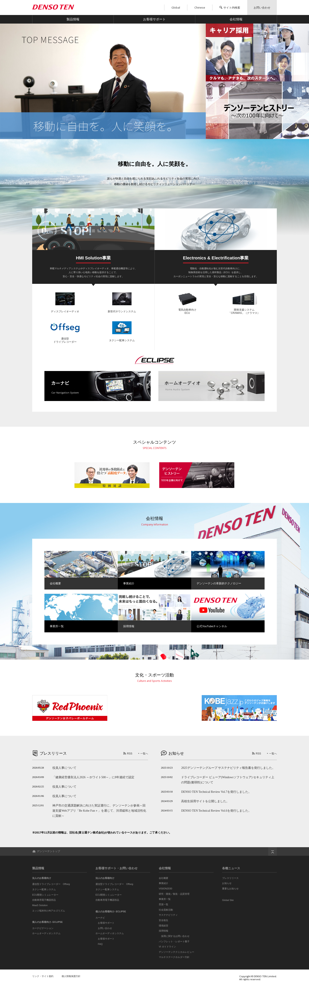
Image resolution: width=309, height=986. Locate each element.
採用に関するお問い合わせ (175, 936)
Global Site (228, 900)
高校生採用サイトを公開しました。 (205, 801)
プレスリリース (230, 878)
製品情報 (73, 19)
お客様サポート (154, 19)
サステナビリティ (168, 915)
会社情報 (236, 19)
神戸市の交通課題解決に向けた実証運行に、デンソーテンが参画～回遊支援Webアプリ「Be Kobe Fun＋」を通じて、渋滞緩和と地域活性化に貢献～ (99, 810)
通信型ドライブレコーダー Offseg (51, 884)
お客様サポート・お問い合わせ (116, 868)
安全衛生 (163, 920)
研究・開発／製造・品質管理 (174, 894)
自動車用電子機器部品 (44, 900)
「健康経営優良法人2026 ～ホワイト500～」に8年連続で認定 (93, 777)
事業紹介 (163, 883)
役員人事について (64, 767)
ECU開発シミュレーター (45, 894)
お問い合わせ (105, 928)
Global (175, 7)
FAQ (100, 944)
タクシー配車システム (44, 889)
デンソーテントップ (46, 851)
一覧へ (144, 753)
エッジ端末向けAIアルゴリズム (48, 910)
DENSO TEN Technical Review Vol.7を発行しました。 (216, 791)
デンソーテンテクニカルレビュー (176, 952)
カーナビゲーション (42, 928)
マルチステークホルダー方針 (174, 957)
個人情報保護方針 (71, 976)
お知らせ (227, 883)
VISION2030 (165, 888)
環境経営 (163, 925)
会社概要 (163, 878)
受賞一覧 (163, 904)
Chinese (199, 7)
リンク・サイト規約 (42, 976)
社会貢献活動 (166, 909)
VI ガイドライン (167, 946)
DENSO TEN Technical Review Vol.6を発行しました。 (216, 810)
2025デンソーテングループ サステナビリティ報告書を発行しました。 (228, 767)
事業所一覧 (165, 899)
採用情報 (163, 930)
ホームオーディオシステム (46, 933)
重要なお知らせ (230, 888)
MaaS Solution (40, 905)
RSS (129, 753)
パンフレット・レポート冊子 (174, 941)
